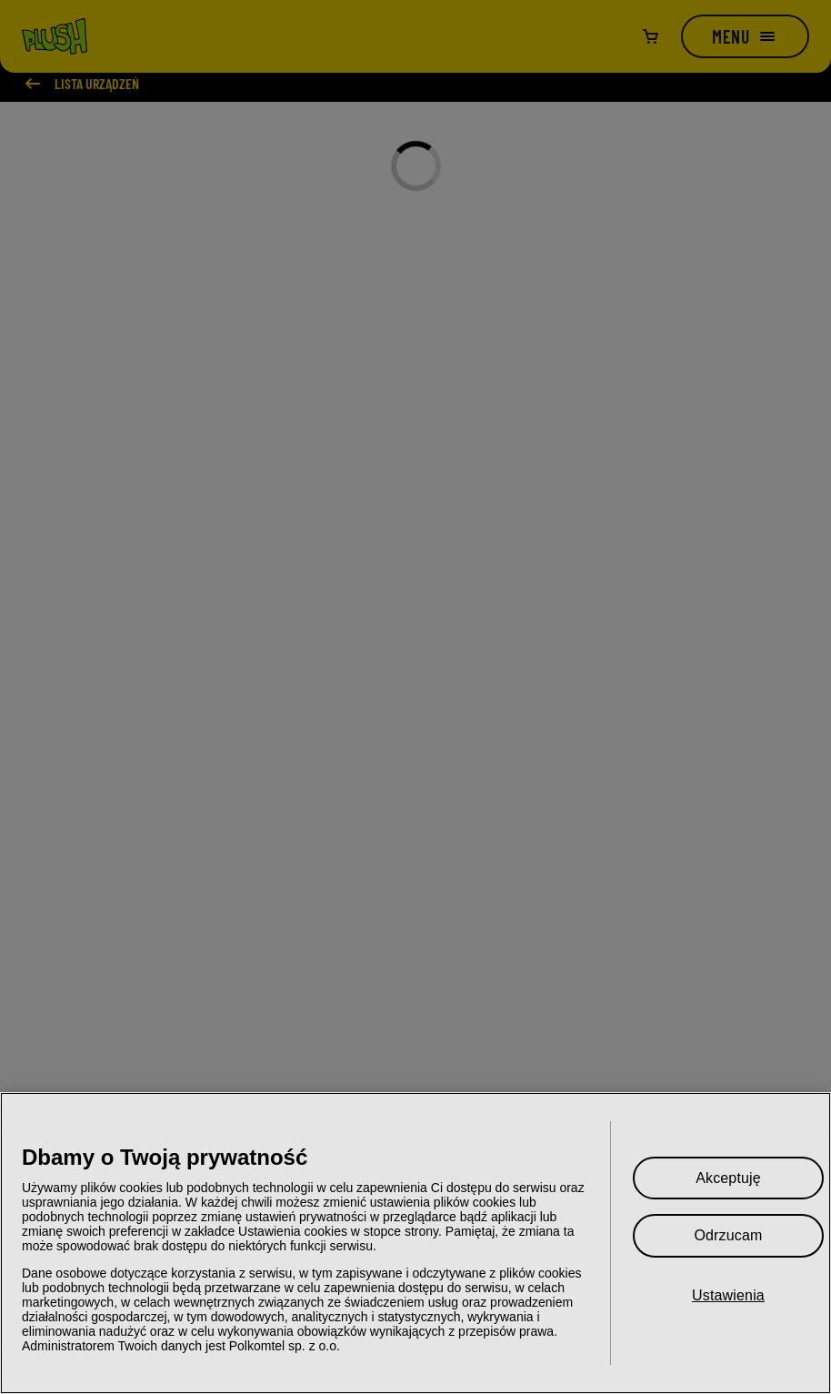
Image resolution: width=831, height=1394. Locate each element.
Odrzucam (728, 1235)
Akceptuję (728, 1178)
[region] (415, 1243)
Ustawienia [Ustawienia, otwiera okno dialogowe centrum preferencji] (728, 1295)
